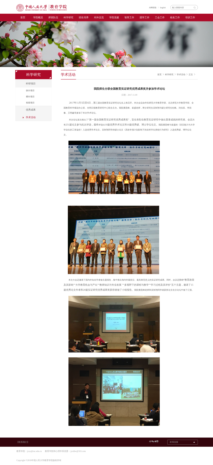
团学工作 (144, 17)
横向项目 (30, 96)
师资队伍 (53, 17)
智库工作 (129, 17)
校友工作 (175, 17)
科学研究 (68, 17)
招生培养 (84, 17)
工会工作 (160, 17)
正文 (191, 74)
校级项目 (30, 103)
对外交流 (99, 17)
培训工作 (190, 17)
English (163, 8)
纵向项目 (30, 90)
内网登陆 (152, 8)
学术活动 (181, 74)
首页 (22, 17)
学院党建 (114, 17)
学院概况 (38, 17)
